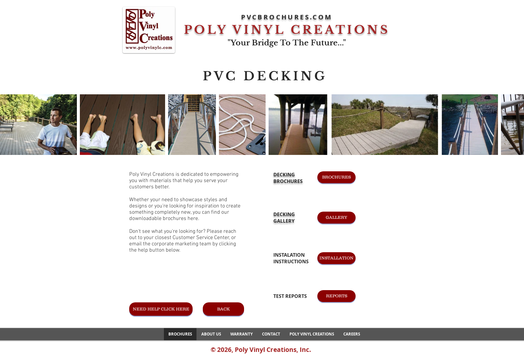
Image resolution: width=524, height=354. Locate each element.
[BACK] (223, 309)
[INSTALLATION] (336, 258)
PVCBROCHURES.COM (286, 16)
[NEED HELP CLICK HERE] (161, 309)
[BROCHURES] (336, 177)
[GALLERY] (336, 218)
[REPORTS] (336, 296)
